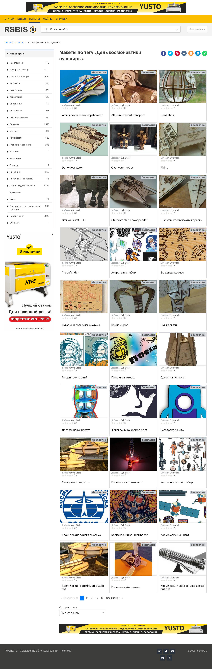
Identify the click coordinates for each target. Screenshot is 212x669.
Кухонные (29, 83)
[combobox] (111, 29)
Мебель (29, 131)
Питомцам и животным (29, 178)
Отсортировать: (82, 611)
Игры (29, 199)
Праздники (29, 172)
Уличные (29, 151)
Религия (29, 165)
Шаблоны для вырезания (29, 185)
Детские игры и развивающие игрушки (29, 207)
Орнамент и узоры (29, 76)
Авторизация (197, 29)
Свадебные (29, 110)
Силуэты (29, 124)
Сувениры (29, 222)
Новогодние (29, 90)
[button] (163, 53)
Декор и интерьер (29, 69)
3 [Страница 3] (91, 598)
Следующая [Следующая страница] (115, 597)
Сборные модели (29, 117)
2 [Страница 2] (87, 598)
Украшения (29, 158)
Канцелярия (29, 97)
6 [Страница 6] (102, 598)
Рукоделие (29, 192)
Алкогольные (29, 62)
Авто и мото (29, 137)
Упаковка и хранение (29, 144)
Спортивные (29, 103)
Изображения (29, 216)
